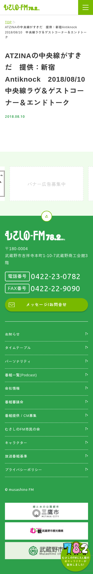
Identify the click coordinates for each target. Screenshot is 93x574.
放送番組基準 (16, 456)
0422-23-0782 (56, 276)
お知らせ (12, 334)
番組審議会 (14, 402)
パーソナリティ (18, 361)
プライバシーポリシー (23, 470)
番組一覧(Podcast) (21, 375)
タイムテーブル (18, 348)
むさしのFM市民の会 (22, 429)
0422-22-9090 (55, 288)
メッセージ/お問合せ (46, 305)
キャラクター (16, 443)
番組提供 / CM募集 (21, 416)
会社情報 (12, 388)
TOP (8, 22)
